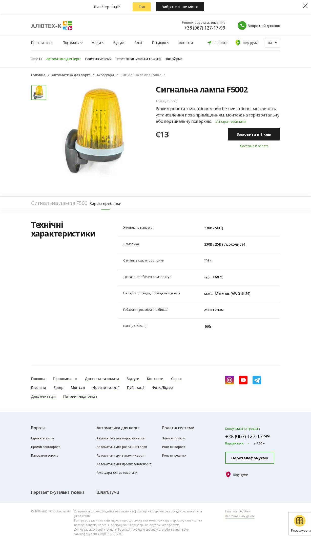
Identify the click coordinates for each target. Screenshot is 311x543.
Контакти (185, 42)
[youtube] (243, 380)
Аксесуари (105, 74)
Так (141, 6)
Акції (138, 42)
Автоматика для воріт (71, 74)
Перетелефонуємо (249, 457)
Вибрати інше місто (179, 6)
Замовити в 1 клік (254, 134)
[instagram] (229, 380)
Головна (38, 74)
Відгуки (119, 42)
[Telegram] (257, 380)
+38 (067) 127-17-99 (204, 28)
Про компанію (42, 42)
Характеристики (105, 203)
